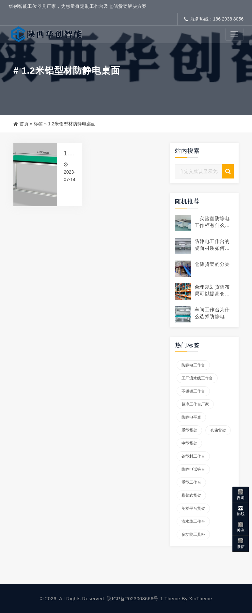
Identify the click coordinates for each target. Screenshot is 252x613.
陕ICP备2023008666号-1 (135, 598)
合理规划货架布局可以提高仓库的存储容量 (212, 293)
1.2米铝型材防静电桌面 (69, 153)
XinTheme (200, 598)
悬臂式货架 (191, 495)
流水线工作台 (193, 521)
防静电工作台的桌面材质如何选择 (212, 248)
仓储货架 (218, 430)
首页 (24, 123)
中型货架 (189, 443)
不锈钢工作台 (193, 391)
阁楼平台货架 (193, 508)
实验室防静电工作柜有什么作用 (212, 225)
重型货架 (189, 430)
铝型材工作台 (193, 456)
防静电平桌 (191, 417)
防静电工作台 (193, 365)
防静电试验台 (193, 469)
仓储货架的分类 (212, 264)
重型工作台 (191, 482)
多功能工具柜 (193, 534)
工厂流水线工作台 (197, 378)
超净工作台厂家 (195, 404)
